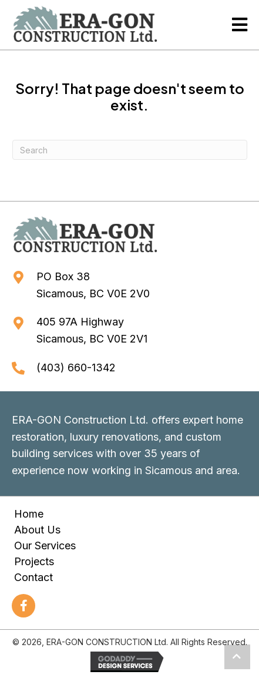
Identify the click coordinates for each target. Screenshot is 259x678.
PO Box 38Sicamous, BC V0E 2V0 (93, 285)
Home (28, 514)
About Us (37, 529)
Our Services (45, 545)
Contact (33, 577)
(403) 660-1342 (76, 367)
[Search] (129, 150)
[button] (23, 605)
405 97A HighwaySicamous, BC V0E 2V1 (91, 330)
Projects (34, 561)
